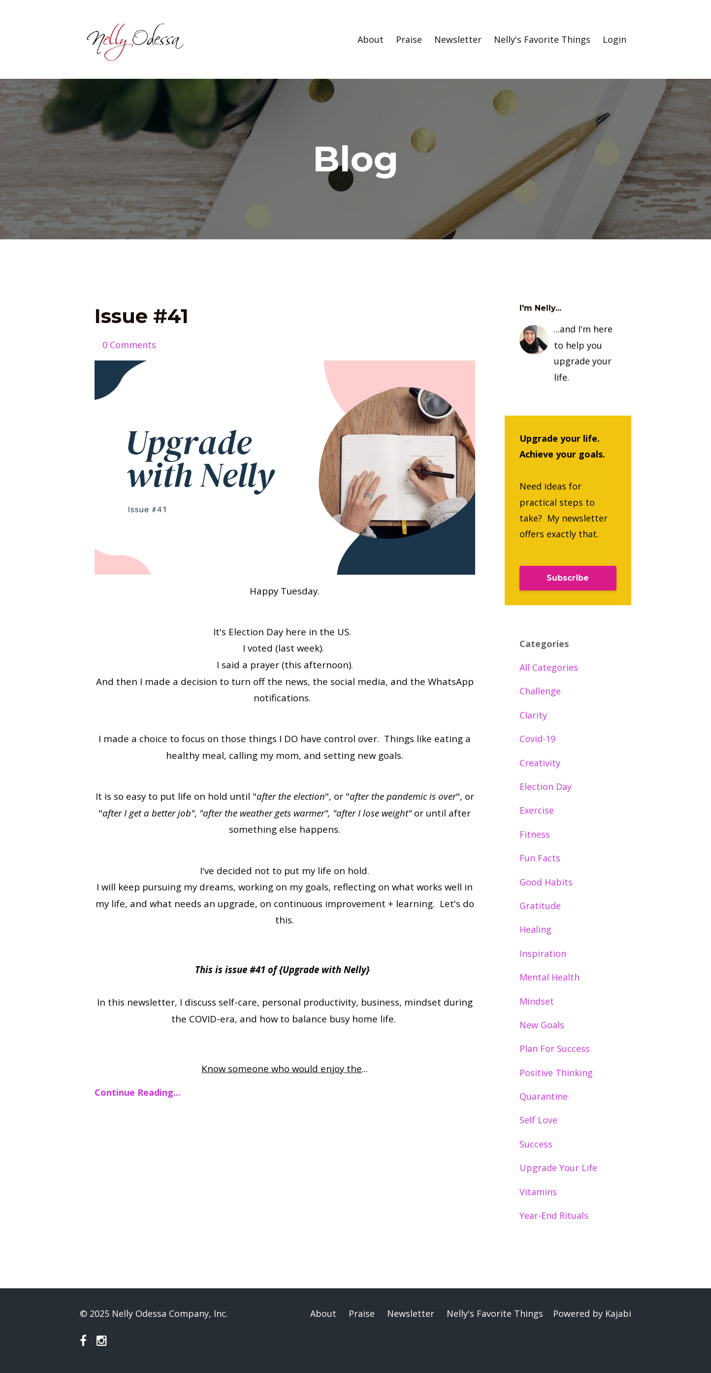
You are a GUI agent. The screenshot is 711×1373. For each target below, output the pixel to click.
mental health (549, 977)
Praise (409, 39)
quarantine (543, 1096)
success (535, 1144)
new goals (541, 1025)
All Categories (548, 667)
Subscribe (568, 578)
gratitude (540, 906)
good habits (546, 882)
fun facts (539, 858)
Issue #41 (142, 316)
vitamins (538, 1192)
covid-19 (537, 739)
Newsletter (458, 39)
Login (614, 39)
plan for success (554, 1048)
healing (535, 929)
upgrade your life (558, 1168)
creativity (539, 763)
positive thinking (556, 1073)
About (370, 39)
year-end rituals (553, 1215)
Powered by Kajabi (592, 1313)
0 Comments (129, 345)
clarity (533, 715)
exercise (536, 810)
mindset (536, 1001)
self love (538, 1120)
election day (545, 786)
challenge (540, 691)
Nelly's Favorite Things (542, 39)
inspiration (542, 953)
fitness (534, 834)
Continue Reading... (138, 1092)
